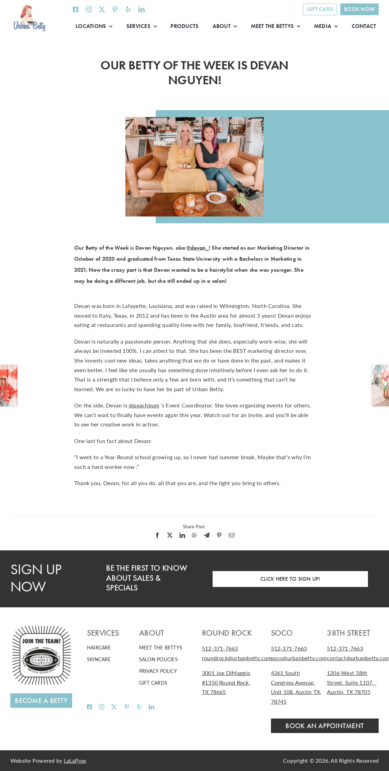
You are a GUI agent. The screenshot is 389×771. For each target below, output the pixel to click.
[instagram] (89, 9)
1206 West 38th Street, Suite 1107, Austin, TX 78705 (352, 682)
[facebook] (75, 9)
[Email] (231, 535)
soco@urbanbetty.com (299, 658)
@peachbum (144, 405)
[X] (170, 535)
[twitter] (102, 9)
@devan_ (197, 247)
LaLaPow (75, 760)
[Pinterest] (219, 535)
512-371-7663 (220, 648)
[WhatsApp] (194, 535)
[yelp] (128, 9)
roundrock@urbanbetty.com (237, 658)
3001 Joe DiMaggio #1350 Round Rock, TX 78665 (226, 682)
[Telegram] (207, 535)
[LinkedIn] (182, 535)
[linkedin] (141, 9)
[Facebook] (157, 535)
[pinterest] (115, 9)
